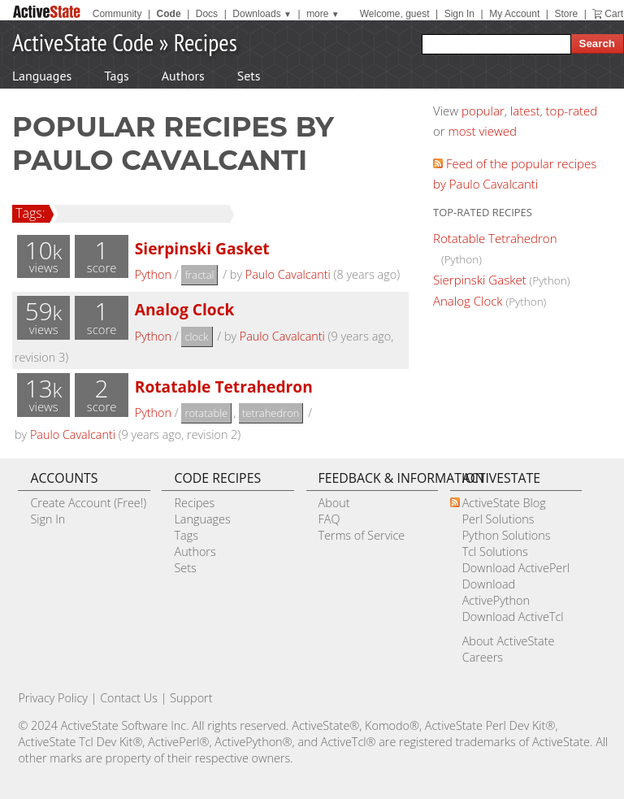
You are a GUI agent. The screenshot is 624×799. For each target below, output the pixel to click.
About (334, 502)
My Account (514, 14)
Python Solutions (506, 535)
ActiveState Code (83, 42)
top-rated (572, 110)
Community (117, 14)
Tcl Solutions (495, 551)
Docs (207, 14)
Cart (613, 14)
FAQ (329, 519)
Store (566, 14)
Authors (183, 75)
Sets (249, 75)
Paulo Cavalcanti (288, 274)
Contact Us (129, 698)
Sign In (459, 14)
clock (196, 336)
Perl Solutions (498, 519)
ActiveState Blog (504, 502)
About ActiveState (508, 641)
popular (483, 110)
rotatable (206, 413)
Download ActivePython (496, 592)
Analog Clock (185, 309)
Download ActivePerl (516, 567)
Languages (42, 75)
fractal (199, 274)
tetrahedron (270, 413)
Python (153, 274)
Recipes (205, 42)
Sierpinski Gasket (202, 248)
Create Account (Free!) (88, 502)
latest (525, 110)
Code (169, 14)
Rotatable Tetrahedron (224, 386)
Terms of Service (361, 535)
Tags (116, 75)
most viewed (482, 131)
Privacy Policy (53, 698)
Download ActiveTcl (513, 616)
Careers (482, 657)
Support (191, 698)
